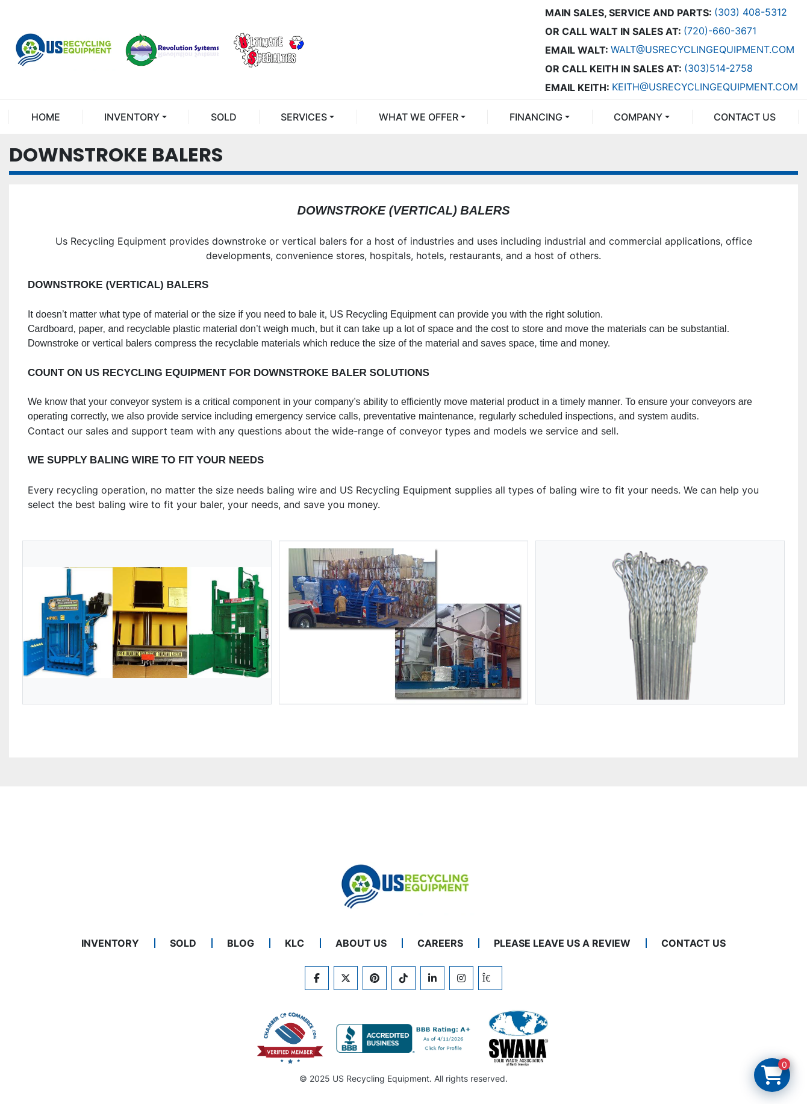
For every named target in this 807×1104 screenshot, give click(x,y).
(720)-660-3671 (720, 31)
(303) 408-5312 (750, 12)
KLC (294, 943)
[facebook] (317, 978)
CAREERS (440, 943)
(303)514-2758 (718, 68)
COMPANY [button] (638, 117)
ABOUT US (361, 943)
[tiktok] (403, 978)
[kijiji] (490, 978)
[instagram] (461, 978)
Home (45, 117)
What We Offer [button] (418, 117)
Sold (224, 117)
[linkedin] (432, 978)
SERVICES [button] (304, 117)
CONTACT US (745, 117)
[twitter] (346, 978)
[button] (135, 117)
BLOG (240, 943)
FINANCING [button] (535, 117)
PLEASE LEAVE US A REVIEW (562, 943)
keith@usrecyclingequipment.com (705, 87)
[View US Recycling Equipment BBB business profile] (405, 1038)
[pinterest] (375, 978)
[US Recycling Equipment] (403, 885)
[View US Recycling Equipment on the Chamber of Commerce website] (290, 1038)
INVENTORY (132, 117)
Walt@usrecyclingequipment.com (702, 49)
